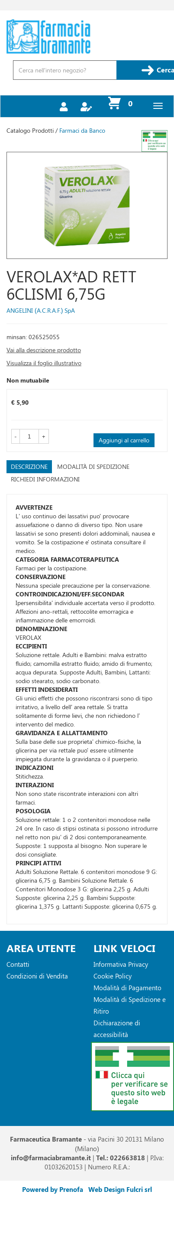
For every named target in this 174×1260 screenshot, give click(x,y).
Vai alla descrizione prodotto (43, 350)
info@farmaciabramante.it (51, 1157)
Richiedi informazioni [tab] (45, 479)
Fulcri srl (139, 1189)
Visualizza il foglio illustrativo (43, 363)
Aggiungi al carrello (124, 440)
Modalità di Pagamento (127, 987)
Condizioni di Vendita (37, 976)
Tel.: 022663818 (120, 1157)
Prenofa (71, 1189)
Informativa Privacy (120, 964)
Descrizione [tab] (29, 466)
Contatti (17, 964)
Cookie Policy (112, 976)
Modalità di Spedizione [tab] (93, 466)
